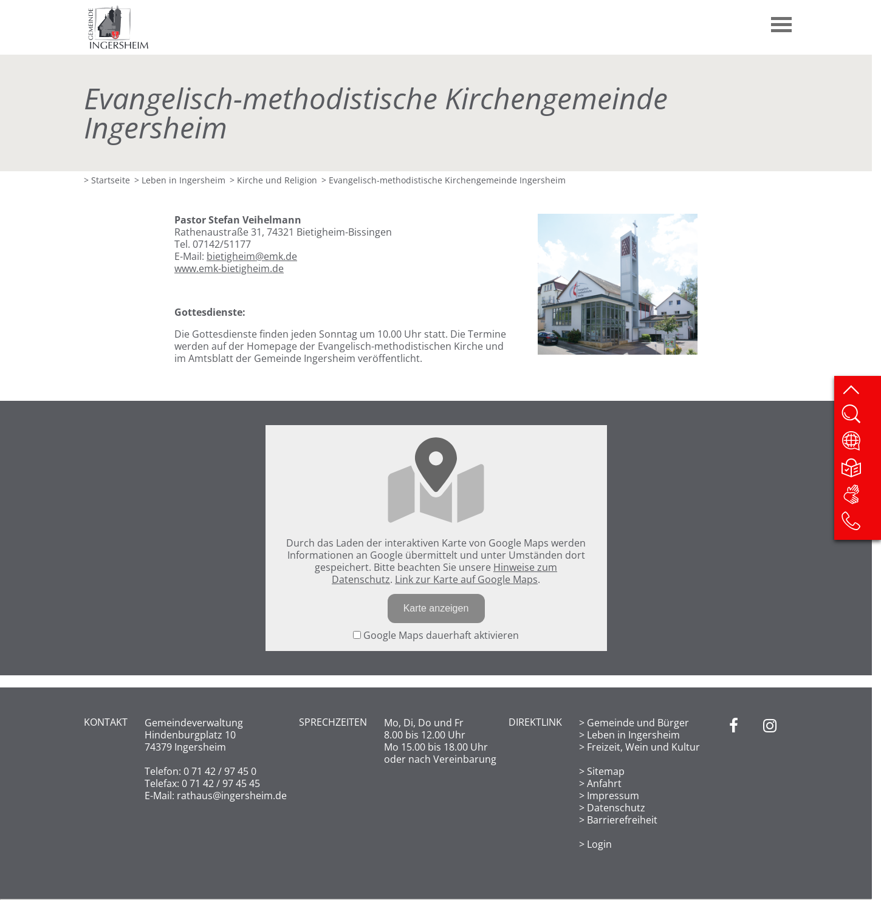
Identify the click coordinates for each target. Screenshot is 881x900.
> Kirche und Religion (273, 180)
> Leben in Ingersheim (179, 180)
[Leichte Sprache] (861, 471)
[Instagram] (769, 783)
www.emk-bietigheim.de (229, 268)
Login (599, 844)
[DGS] (861, 498)
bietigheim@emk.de (252, 256)
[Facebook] (733, 783)
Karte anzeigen (436, 608)
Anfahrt (604, 783)
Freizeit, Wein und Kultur (643, 747)
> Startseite (107, 180)
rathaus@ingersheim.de (232, 795)
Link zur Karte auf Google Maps (466, 579)
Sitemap (606, 771)
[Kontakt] (861, 524)
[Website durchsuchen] (861, 417)
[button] (782, 20)
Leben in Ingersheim (633, 734)
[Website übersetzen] (861, 444)
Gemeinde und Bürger (638, 722)
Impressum (613, 795)
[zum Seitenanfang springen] (861, 391)
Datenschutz (616, 807)
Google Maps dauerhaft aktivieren (436, 635)
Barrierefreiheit (622, 820)
